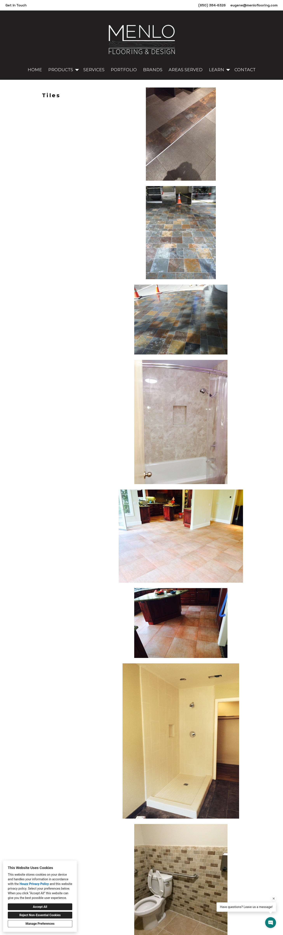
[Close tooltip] (273, 898)
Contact (245, 69)
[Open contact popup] (270, 922)
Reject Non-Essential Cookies (40, 915)
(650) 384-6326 (212, 5)
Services (93, 69)
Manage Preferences (39, 923)
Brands (152, 69)
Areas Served (186, 69)
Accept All (40, 907)
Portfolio (124, 69)
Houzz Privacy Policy (34, 884)
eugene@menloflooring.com (254, 5)
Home (35, 69)
